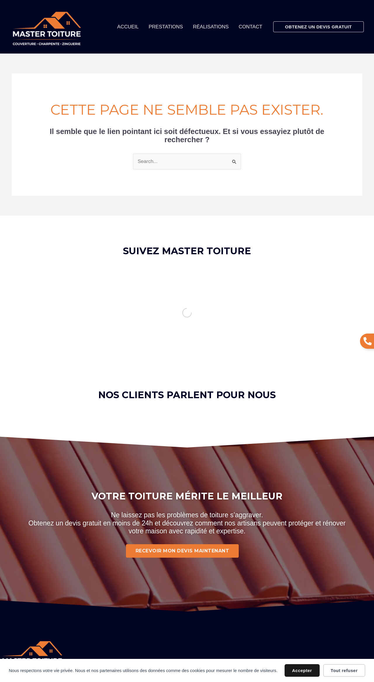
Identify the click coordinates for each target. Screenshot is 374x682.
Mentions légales (170, 606)
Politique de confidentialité (183, 620)
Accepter (302, 670)
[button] (318, 26)
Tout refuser (344, 670)
